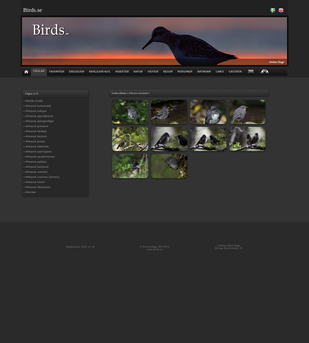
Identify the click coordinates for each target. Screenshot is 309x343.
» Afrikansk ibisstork (35, 136)
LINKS (220, 71)
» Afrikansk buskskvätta (37, 105)
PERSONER (184, 71)
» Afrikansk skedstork (36, 166)
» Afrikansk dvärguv (35, 110)
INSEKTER (122, 71)
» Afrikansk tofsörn (34, 182)
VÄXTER (152, 71)
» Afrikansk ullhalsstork (36, 187)
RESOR (168, 71)
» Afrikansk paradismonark (39, 156)
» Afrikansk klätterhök (36, 146)
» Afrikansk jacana (34, 141)
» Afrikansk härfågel (35, 131)
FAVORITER (56, 71)
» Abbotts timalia (33, 100)
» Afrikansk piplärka (34, 161)
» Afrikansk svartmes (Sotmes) (41, 176)
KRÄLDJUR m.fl (100, 71)
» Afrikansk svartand (35, 171)
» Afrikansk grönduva (35, 126)
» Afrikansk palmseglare (37, 151)
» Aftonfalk (29, 192)
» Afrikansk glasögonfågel (38, 121)
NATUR (138, 71)
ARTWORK (204, 71)
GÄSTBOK (235, 71)
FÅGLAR (38, 71)
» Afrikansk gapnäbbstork (38, 116)
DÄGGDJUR (76, 71)
